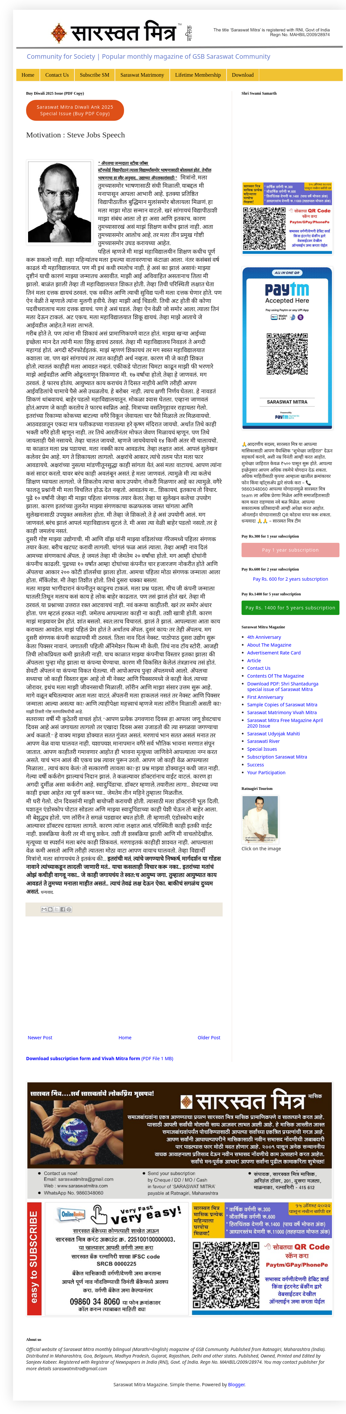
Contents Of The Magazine (275, 676)
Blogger (236, 1384)
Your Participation (266, 772)
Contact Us (57, 75)
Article (254, 660)
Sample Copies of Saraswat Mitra (282, 704)
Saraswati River (263, 741)
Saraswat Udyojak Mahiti (273, 734)
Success (255, 765)
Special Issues (262, 749)
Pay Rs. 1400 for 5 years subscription (290, 608)
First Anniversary (265, 697)
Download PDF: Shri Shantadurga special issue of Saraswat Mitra (283, 686)
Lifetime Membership (198, 75)
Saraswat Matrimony (142, 75)
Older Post (209, 1037)
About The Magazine (269, 645)
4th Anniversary (264, 637)
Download (243, 75)
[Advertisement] (124, 979)
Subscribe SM (94, 75)
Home (28, 75)
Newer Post (40, 1037)
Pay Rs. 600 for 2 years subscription (290, 579)
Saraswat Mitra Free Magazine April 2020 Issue (285, 723)
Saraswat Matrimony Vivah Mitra (282, 712)
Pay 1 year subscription (290, 550)
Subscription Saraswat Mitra (277, 757)
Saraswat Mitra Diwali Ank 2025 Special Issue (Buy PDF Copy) (75, 110)
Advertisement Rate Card (274, 653)
